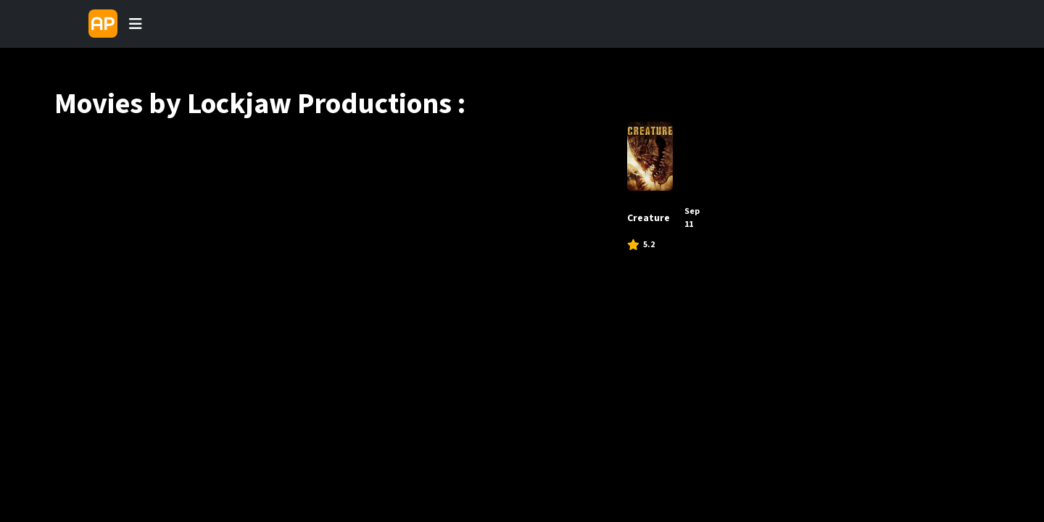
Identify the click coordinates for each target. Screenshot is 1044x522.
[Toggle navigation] (135, 24)
